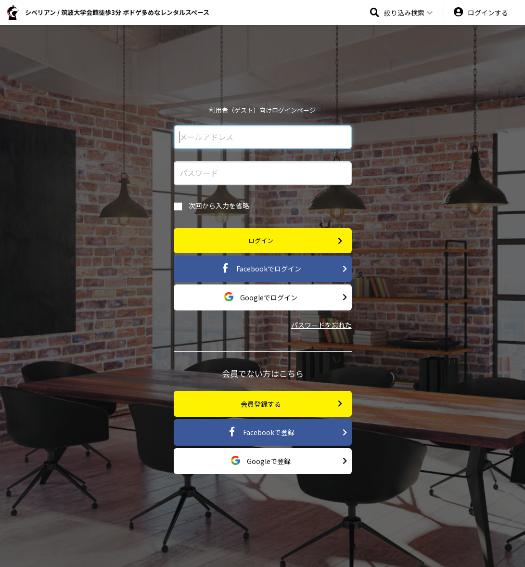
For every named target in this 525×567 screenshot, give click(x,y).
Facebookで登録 (287, 432)
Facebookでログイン (283, 269)
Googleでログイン (285, 297)
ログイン (295, 241)
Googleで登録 (289, 461)
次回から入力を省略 (211, 206)
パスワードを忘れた (321, 325)
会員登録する (291, 404)
